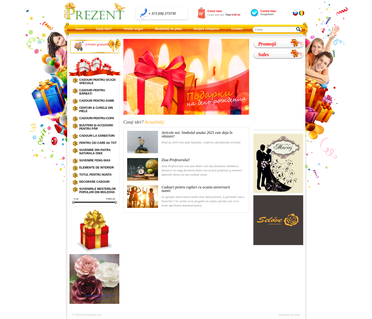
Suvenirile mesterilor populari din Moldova (97, 190)
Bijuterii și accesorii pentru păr (96, 127)
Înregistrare (267, 14)
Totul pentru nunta (95, 174)
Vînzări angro (133, 29)
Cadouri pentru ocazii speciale (97, 81)
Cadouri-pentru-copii (96, 118)
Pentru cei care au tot (97, 143)
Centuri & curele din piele (96, 109)
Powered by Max (289, 315)
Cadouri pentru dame (96, 100)
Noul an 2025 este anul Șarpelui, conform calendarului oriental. (184, 142)
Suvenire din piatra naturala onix (95, 151)
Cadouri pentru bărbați (92, 92)
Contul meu (268, 11)
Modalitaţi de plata (168, 29)
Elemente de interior (96, 167)
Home (79, 29)
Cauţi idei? (104, 29)
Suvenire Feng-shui (94, 160)
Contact (237, 29)
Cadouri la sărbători (97, 135)
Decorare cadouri (94, 181)
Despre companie (206, 29)
